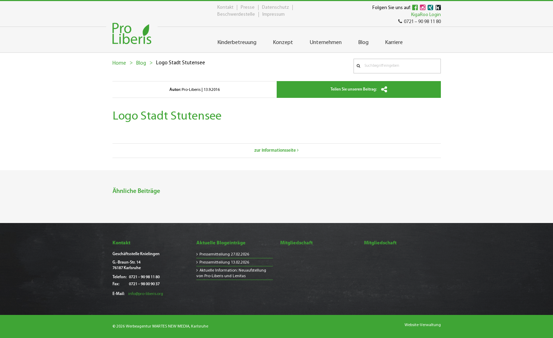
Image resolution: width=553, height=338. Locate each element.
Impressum (273, 14)
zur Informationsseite (276, 150)
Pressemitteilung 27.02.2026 (224, 254)
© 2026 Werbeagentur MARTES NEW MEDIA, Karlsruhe (160, 326)
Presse (248, 7)
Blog (141, 63)
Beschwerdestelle (236, 14)
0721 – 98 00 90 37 (144, 284)
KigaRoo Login (426, 14)
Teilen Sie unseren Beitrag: (358, 89)
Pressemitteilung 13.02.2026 (224, 262)
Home (119, 63)
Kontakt (225, 7)
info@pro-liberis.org (145, 294)
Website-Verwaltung (423, 325)
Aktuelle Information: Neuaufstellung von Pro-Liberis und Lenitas (231, 273)
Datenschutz (275, 7)
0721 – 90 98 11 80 (419, 21)
